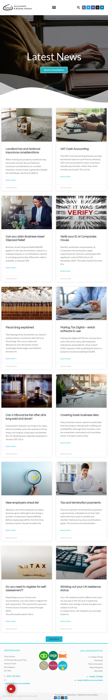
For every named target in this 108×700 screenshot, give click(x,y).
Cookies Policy (71, 695)
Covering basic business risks (79, 415)
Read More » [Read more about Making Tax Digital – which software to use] (65, 359)
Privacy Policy (59, 695)
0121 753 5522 (13, 676)
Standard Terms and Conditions (88, 695)
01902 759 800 (96, 676)
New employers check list (22, 502)
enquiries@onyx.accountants (17, 683)
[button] (54, 7)
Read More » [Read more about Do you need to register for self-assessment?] (11, 621)
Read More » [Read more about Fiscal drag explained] (11, 359)
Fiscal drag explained (20, 327)
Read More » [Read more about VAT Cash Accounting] (65, 177)
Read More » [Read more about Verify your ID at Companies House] (65, 271)
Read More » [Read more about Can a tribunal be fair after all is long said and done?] (11, 446)
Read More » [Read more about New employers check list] (11, 530)
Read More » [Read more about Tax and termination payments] (65, 530)
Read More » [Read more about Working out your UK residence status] (65, 621)
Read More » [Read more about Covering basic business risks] (65, 443)
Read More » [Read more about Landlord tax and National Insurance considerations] (11, 180)
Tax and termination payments (80, 502)
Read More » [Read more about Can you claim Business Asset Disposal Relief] (11, 268)
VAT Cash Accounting (74, 148)
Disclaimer (33, 696)
